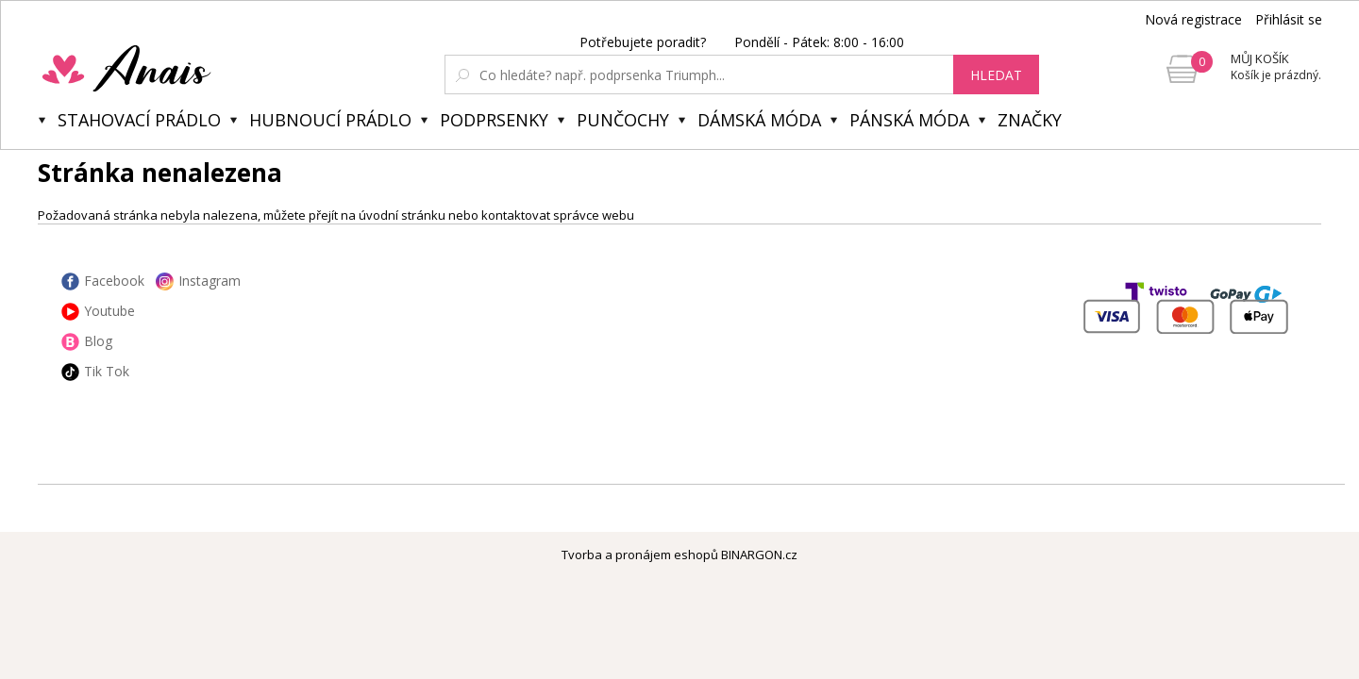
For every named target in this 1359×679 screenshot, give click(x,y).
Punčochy (623, 119)
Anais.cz (171, 67)
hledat (996, 75)
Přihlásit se (1288, 19)
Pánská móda (909, 119)
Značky (1030, 119)
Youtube (109, 311)
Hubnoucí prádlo (330, 119)
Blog (98, 341)
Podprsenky (494, 119)
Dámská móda (759, 119)
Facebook (114, 281)
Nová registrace (1193, 19)
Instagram (209, 281)
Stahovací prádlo (139, 119)
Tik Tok (106, 371)
